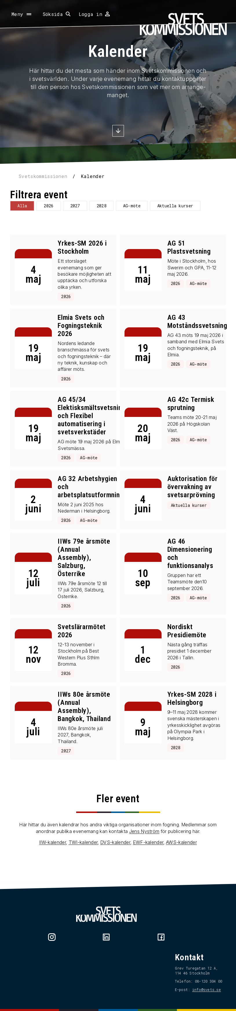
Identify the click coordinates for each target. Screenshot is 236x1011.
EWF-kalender (148, 864)
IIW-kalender (52, 864)
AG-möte (135, 205)
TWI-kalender (83, 864)
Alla (25, 205)
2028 (104, 205)
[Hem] (183, 24)
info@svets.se (203, 989)
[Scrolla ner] (118, 131)
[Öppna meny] (22, 14)
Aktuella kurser (178, 205)
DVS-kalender (115, 864)
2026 (51, 205)
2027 (78, 205)
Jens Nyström (144, 852)
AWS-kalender (181, 864)
